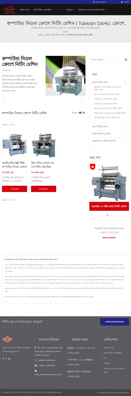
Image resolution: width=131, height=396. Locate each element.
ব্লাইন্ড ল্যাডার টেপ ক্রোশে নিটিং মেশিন (108, 108)
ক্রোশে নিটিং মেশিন (58, 35)
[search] (94, 2)
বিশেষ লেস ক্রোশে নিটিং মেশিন (105, 104)
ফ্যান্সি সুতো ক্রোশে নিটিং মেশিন (105, 99)
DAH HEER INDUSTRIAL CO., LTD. (31, 392)
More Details (109, 237)
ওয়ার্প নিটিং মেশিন (100, 126)
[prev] (4, 100)
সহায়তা (70, 9)
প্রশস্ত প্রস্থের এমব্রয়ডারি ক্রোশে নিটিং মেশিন (110, 113)
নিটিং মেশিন (42, 297)
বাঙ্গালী (126, 2)
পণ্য (59, 9)
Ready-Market (123, 392)
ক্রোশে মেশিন (51, 297)
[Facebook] (3, 358)
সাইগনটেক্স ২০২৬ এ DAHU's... (80, 359)
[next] (82, 100)
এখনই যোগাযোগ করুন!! (114, 322)
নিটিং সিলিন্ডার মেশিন (101, 133)
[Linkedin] (9, 358)
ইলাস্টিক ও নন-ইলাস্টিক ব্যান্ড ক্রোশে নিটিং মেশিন (107, 88)
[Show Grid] (80, 112)
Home (40, 35)
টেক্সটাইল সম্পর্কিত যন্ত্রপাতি (104, 140)
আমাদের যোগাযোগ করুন (70, 297)
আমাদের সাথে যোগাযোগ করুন (92, 9)
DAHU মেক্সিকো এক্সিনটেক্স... (79, 371)
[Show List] (83, 112)
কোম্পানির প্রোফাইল (43, 9)
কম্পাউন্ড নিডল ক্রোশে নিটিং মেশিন (80, 35)
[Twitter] (6, 358)
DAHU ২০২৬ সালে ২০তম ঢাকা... (81, 347)
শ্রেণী (47, 35)
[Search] (107, 2)
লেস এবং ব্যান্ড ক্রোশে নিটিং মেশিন (107, 94)
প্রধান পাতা (24, 9)
